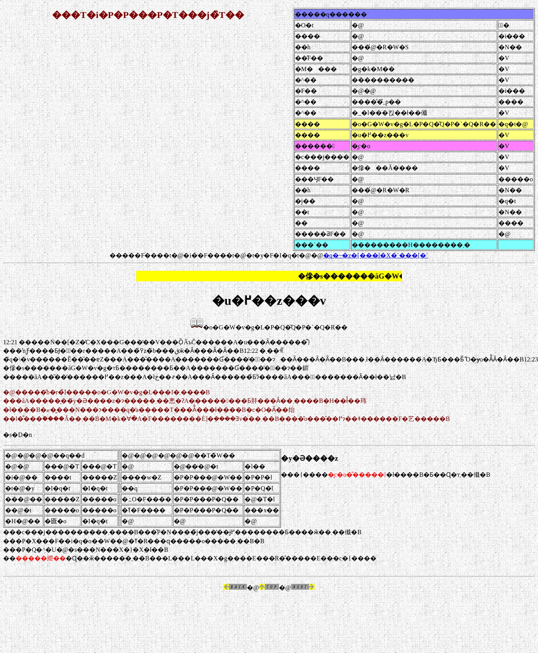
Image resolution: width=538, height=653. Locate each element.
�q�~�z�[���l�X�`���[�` (375, 255)
